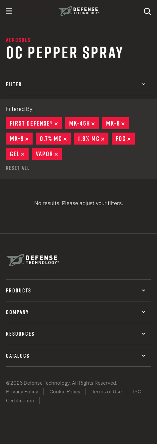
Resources (75, 334)
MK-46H (84, 123)
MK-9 (21, 138)
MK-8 (117, 123)
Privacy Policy (22, 391)
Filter (75, 84)
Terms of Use (107, 391)
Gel (19, 154)
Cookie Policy (65, 391)
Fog (125, 138)
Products (75, 290)
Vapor (49, 154)
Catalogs (75, 356)
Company (75, 312)
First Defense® (36, 123)
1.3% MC (93, 138)
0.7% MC (55, 138)
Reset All (18, 168)
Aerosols (18, 40)
